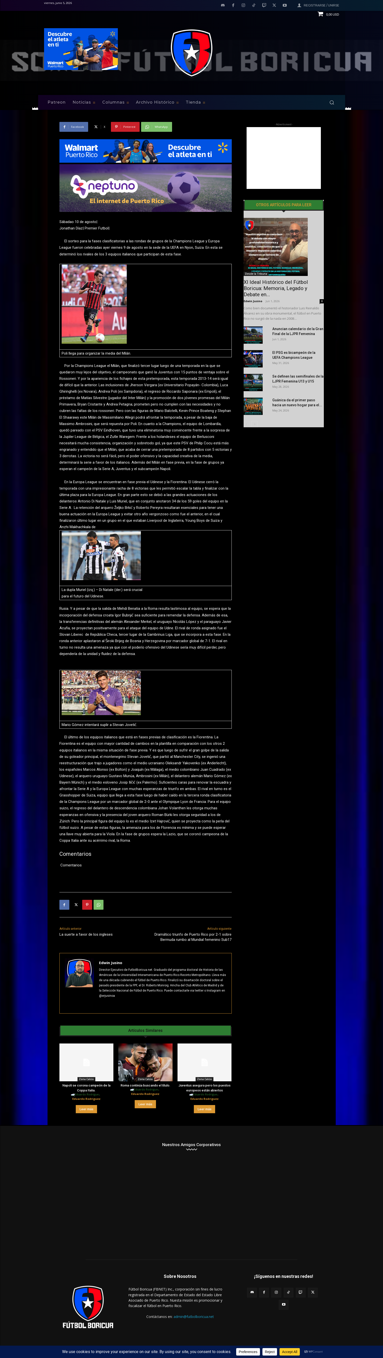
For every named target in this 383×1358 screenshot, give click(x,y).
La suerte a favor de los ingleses (86, 934)
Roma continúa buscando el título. (145, 1085)
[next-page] (255, 424)
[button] (331, 102)
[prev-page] (247, 424)
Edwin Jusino (110, 962)
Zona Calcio (86, 1079)
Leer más (86, 1109)
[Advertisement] (284, 158)
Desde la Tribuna (256, 273)
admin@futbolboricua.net (194, 1316)
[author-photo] (86, 1095)
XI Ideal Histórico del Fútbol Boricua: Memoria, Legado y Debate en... (276, 288)
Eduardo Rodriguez (86, 1099)
